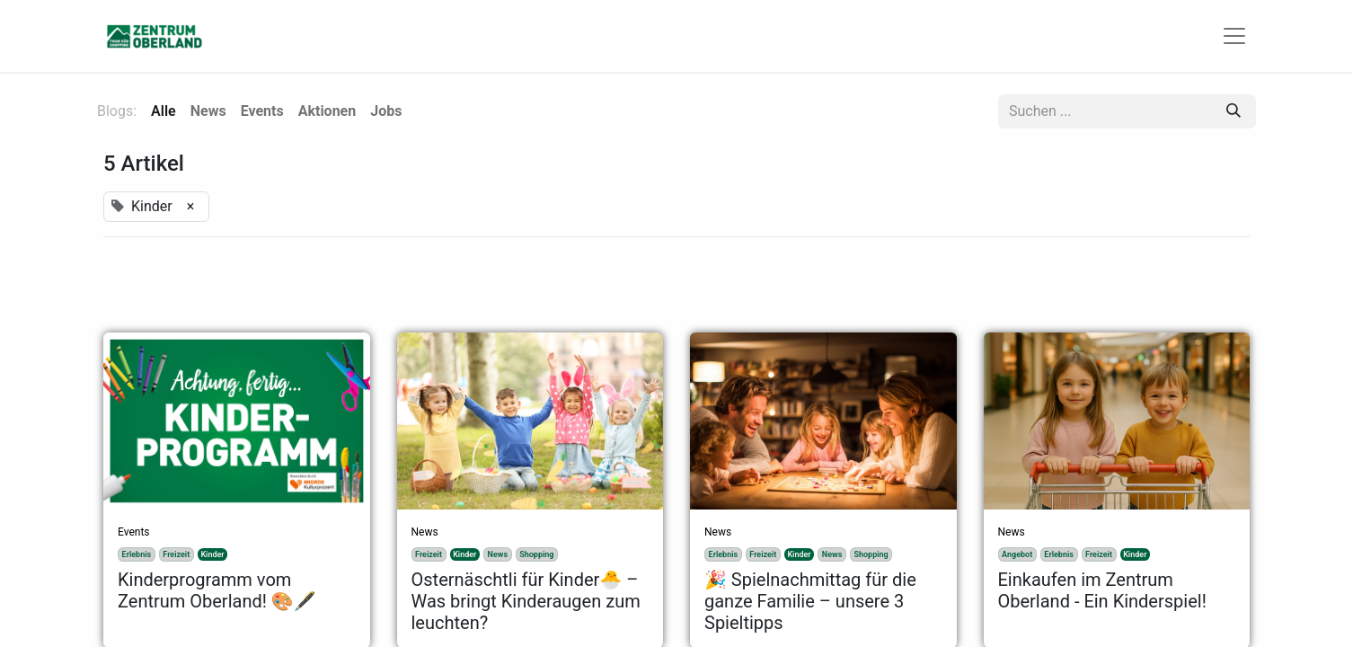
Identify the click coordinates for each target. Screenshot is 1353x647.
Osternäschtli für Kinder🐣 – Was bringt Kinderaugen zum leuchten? (526, 601)
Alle (163, 111)
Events (134, 532)
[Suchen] (1233, 111)
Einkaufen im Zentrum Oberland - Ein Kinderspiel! (1102, 590)
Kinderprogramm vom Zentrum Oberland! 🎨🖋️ (217, 590)
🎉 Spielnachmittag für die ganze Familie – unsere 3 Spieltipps (810, 601)
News (424, 532)
